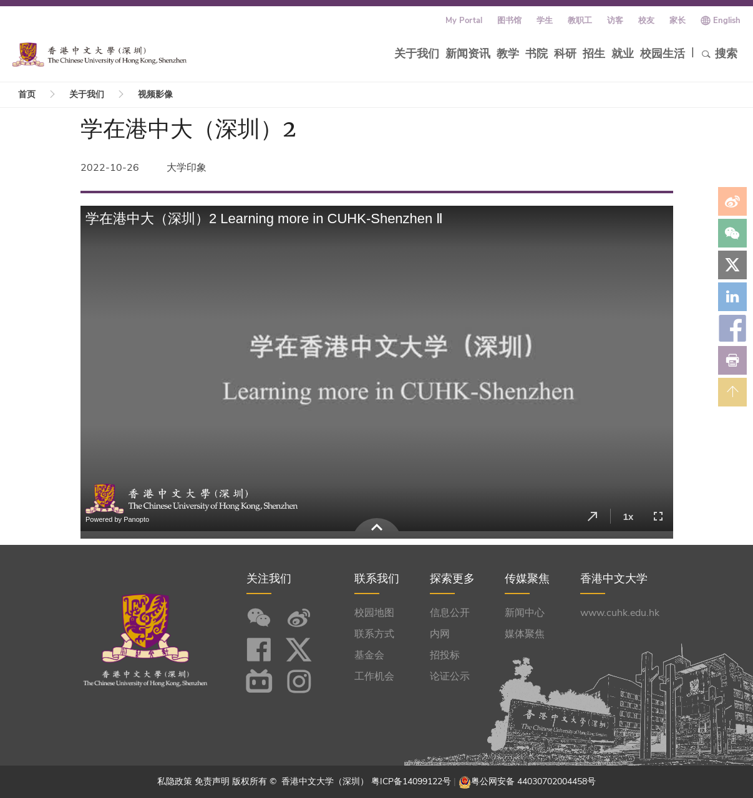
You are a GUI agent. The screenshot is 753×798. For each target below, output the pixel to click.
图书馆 (509, 20)
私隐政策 (174, 781)
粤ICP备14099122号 (411, 781)
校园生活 (662, 53)
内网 (440, 634)
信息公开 (450, 613)
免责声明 (212, 781)
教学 (508, 53)
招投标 (445, 655)
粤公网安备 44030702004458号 (533, 781)
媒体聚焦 (525, 634)
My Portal (463, 20)
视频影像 (155, 94)
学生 (545, 20)
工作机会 (374, 676)
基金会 (369, 655)
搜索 (719, 53)
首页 (27, 94)
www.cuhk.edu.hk (619, 613)
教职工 (580, 20)
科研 (565, 53)
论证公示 (450, 676)
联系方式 (374, 634)
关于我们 (416, 53)
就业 (622, 53)
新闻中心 (525, 613)
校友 (646, 20)
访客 (615, 20)
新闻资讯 (467, 53)
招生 (594, 53)
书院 (536, 53)
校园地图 (374, 613)
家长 (677, 20)
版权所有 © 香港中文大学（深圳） (301, 781)
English (727, 20)
